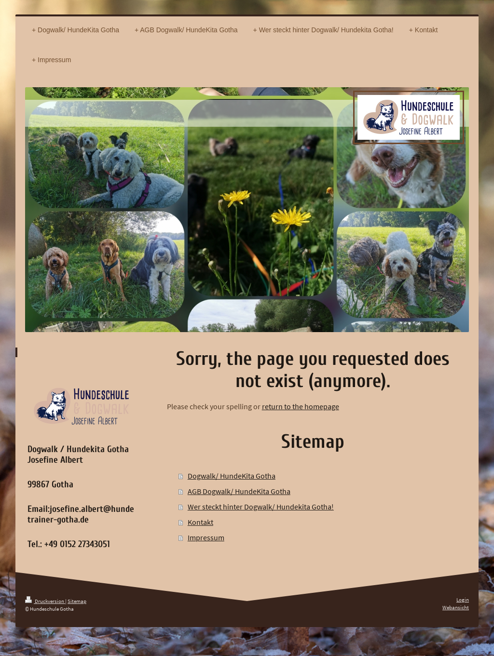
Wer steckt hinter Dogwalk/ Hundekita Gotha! (261, 506)
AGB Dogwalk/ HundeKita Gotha (239, 491)
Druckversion (45, 601)
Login (462, 599)
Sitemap (77, 601)
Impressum (206, 537)
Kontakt (200, 522)
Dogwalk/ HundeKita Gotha (231, 476)
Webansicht (455, 607)
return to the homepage (300, 406)
